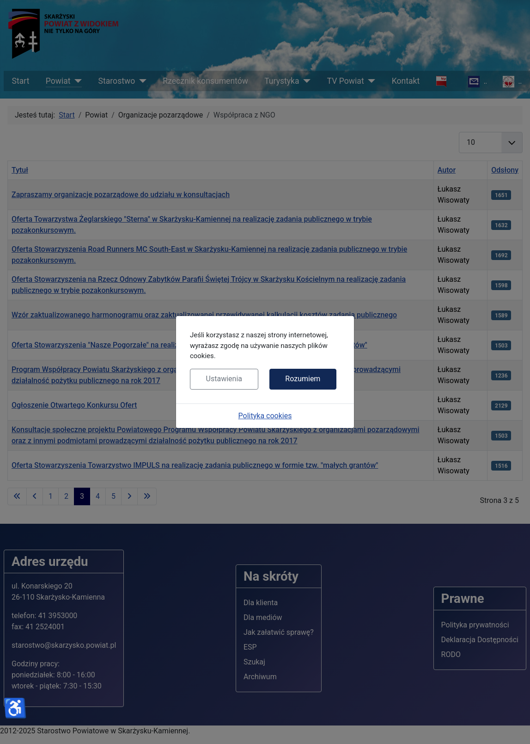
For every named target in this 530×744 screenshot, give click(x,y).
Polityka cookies (265, 415)
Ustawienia (224, 378)
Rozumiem (302, 378)
